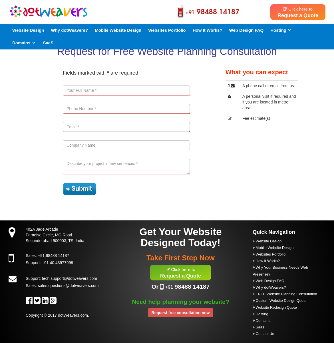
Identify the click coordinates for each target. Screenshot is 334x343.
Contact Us (263, 334)
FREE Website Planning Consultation (285, 294)
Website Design (28, 30)
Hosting (281, 30)
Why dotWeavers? (69, 30)
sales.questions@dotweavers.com (68, 285)
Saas (258, 327)
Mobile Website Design (118, 30)
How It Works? (207, 30)
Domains (24, 42)
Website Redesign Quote (275, 307)
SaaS (48, 42)
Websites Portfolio (167, 30)
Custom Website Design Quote (280, 300)
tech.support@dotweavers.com (69, 278)
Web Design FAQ (246, 30)
